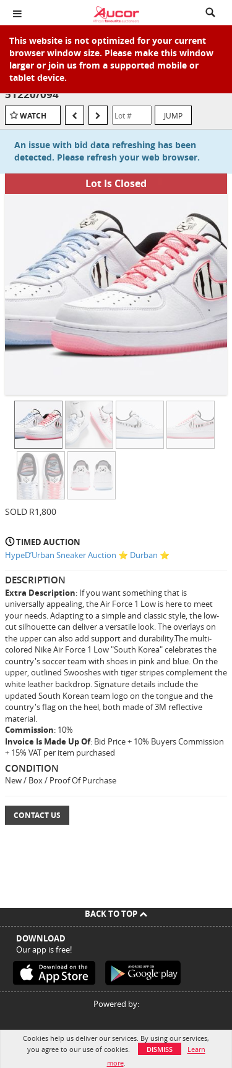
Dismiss (160, 1049)
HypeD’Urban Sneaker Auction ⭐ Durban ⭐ (87, 555)
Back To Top (116, 913)
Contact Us (37, 815)
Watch (33, 116)
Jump (173, 115)
